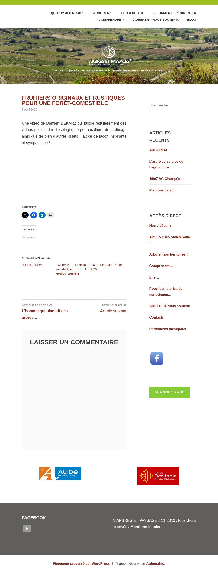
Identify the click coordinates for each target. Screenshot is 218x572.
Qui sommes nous (66, 13)
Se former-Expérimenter (174, 13)
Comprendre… (161, 266)
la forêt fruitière (32, 265)
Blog (191, 19)
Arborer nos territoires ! (168, 254)
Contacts (156, 317)
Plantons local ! (161, 190)
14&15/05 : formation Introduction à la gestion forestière (71, 269)
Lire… (154, 277)
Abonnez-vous (169, 392)
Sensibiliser (132, 13)
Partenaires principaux (167, 329)
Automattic (155, 563)
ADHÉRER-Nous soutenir (169, 306)
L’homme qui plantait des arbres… (48, 311)
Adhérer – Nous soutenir (156, 19)
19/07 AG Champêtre (165, 179)
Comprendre (110, 19)
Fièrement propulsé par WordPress (81, 563)
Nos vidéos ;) (160, 225)
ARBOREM (158, 150)
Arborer (101, 13)
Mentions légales (145, 527)
